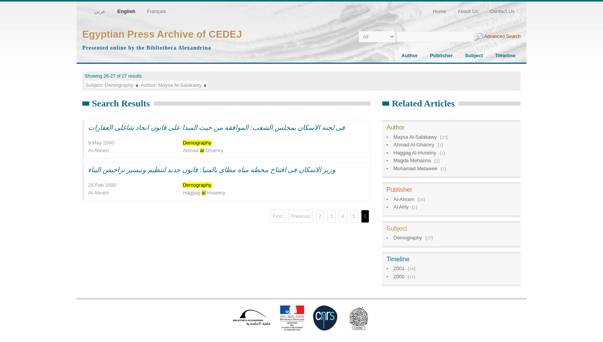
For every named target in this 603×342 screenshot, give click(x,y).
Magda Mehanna (412, 160)
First (277, 216)
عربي (100, 11)
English (126, 11)
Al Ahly (401, 207)
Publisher (441, 55)
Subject (474, 55)
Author (409, 55)
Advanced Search (502, 36)
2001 (399, 268)
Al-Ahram (403, 199)
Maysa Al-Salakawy (415, 137)
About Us (468, 11)
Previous (300, 216)
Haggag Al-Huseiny (414, 153)
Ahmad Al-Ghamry (413, 145)
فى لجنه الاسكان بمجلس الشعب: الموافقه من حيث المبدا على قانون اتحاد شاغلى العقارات (216, 127)
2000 (399, 276)
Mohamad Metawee (415, 168)
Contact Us (502, 11)
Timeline (505, 55)
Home (439, 11)
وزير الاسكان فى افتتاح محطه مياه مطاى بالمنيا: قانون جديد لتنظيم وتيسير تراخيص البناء (212, 170)
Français (156, 11)
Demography (407, 238)
